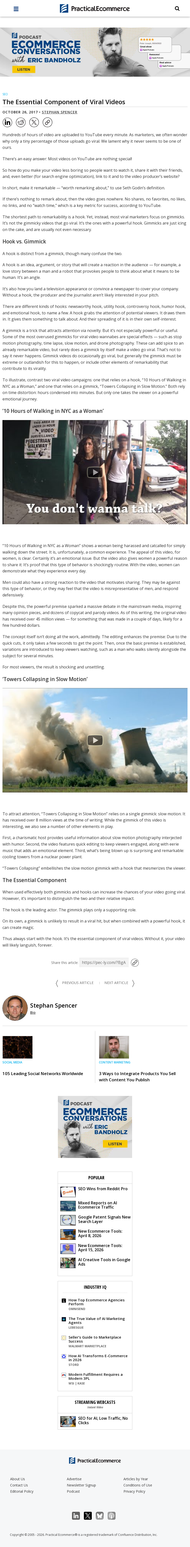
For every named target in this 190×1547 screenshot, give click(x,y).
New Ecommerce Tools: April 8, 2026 (91, 1234)
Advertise (74, 1479)
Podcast (73, 1491)
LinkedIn (78, 1516)
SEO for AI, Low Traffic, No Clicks (94, 1421)
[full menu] (16, 10)
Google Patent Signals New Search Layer (95, 1219)
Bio (33, 1012)
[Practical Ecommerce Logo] (95, 8)
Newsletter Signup (81, 1485)
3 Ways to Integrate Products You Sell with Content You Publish (137, 1077)
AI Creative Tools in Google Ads (95, 1262)
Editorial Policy (21, 1491)
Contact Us (19, 1485)
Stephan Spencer (59, 112)
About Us (17, 1479)
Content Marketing (114, 1062)
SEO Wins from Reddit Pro (94, 1191)
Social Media (12, 1062)
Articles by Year (135, 1479)
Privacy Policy (134, 1491)
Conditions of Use (137, 1485)
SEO (5, 94)
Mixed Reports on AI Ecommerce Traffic (88, 1205)
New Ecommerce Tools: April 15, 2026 (91, 1248)
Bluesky (102, 1516)
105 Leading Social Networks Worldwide (42, 1073)
